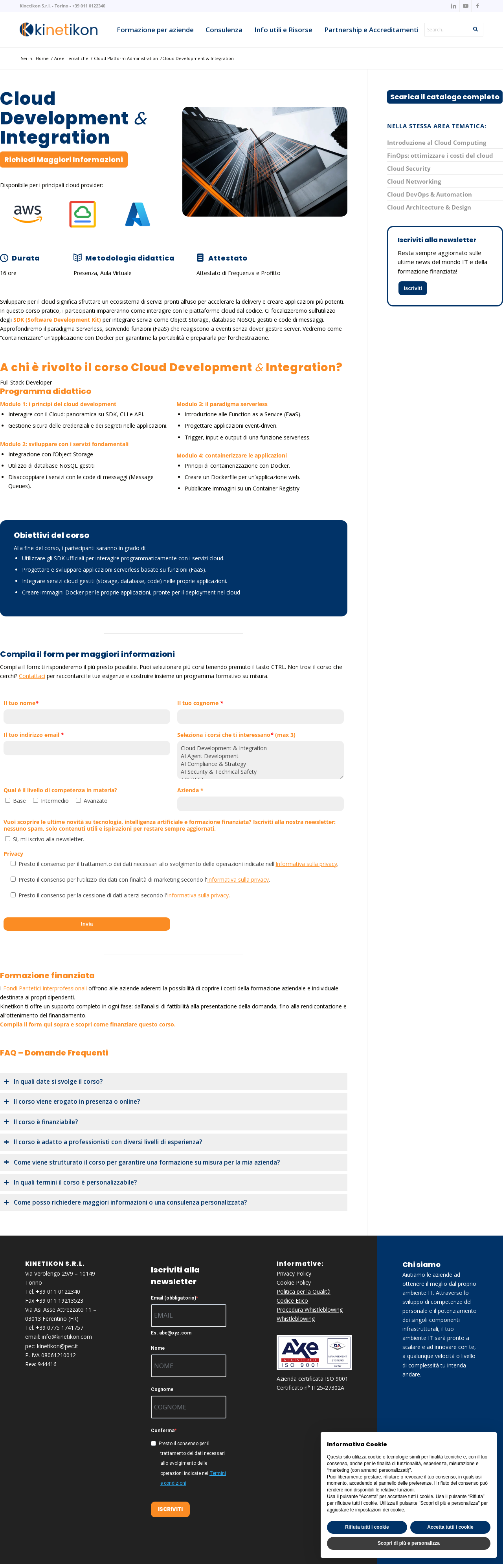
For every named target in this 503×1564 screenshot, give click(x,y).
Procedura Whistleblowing (310, 1309)
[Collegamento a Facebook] (477, 6)
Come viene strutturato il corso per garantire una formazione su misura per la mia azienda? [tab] (142, 1162)
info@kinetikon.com (67, 1336)
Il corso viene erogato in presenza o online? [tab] (72, 1101)
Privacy (13, 854)
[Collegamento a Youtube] (465, 6)
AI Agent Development (260, 756)
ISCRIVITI (170, 1509)
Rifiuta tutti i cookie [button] (367, 1527)
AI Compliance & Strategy (260, 764)
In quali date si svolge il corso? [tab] (53, 1081)
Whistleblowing (296, 1318)
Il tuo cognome (200, 703)
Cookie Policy (294, 1282)
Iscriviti (413, 288)
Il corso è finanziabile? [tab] (41, 1122)
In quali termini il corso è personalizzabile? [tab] (70, 1182)
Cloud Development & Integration (260, 748)
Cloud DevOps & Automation (429, 194)
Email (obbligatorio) (173, 1298)
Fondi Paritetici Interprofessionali (45, 988)
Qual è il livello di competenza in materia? (60, 790)
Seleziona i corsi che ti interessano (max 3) (236, 735)
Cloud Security (409, 168)
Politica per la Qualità (303, 1291)
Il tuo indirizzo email (34, 735)
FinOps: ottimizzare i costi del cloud (440, 155)
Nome (158, 1348)
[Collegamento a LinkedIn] (453, 6)
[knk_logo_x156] (58, 29)
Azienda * (190, 790)
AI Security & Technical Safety (260, 772)
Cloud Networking (414, 181)
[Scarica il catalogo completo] (445, 97)
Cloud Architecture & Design (429, 207)
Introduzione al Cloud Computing (436, 142)
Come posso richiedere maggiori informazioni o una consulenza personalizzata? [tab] (125, 1202)
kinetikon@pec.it (57, 1346)
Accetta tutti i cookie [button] (450, 1527)
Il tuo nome (21, 703)
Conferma (162, 1430)
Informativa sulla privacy (306, 864)
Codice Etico (292, 1300)
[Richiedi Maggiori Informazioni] (64, 159)
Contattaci (32, 676)
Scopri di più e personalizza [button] (409, 1543)
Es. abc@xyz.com (171, 1333)
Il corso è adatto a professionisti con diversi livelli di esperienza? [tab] (103, 1142)
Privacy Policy (294, 1273)
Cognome (162, 1389)
